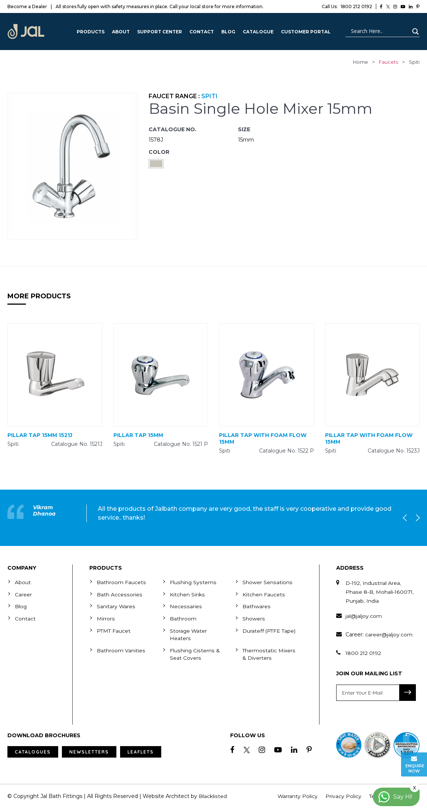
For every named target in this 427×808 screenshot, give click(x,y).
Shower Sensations (267, 582)
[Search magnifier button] (414, 31)
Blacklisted (212, 796)
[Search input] (379, 31)
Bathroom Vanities (121, 649)
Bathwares (256, 606)
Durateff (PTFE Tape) (269, 629)
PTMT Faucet (114, 629)
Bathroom (183, 618)
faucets (388, 62)
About (121, 31)
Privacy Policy (344, 796)
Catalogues (33, 752)
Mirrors (106, 618)
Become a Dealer (27, 6)
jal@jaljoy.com (363, 616)
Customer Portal (306, 31)
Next (416, 517)
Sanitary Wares (116, 606)
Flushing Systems (193, 582)
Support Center (159, 31)
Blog (228, 31)
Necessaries (185, 606)
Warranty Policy (298, 796)
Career (23, 594)
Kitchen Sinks (187, 594)
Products (91, 31)
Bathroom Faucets (121, 582)
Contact (201, 31)
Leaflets (141, 752)
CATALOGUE (258, 31)
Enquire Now (415, 764)
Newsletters (89, 752)
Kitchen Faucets (263, 594)
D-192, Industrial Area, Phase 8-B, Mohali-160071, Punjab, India (379, 592)
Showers (253, 618)
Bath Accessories (119, 594)
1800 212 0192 (347, 6)
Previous (406, 517)
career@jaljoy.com (389, 634)
